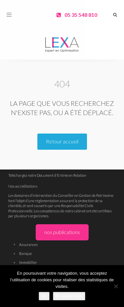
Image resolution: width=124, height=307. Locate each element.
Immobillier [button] (62, 262)
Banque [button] (62, 253)
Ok (44, 295)
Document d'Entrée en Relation (61, 175)
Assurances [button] (62, 244)
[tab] (62, 244)
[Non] (115, 286)
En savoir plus (69, 295)
